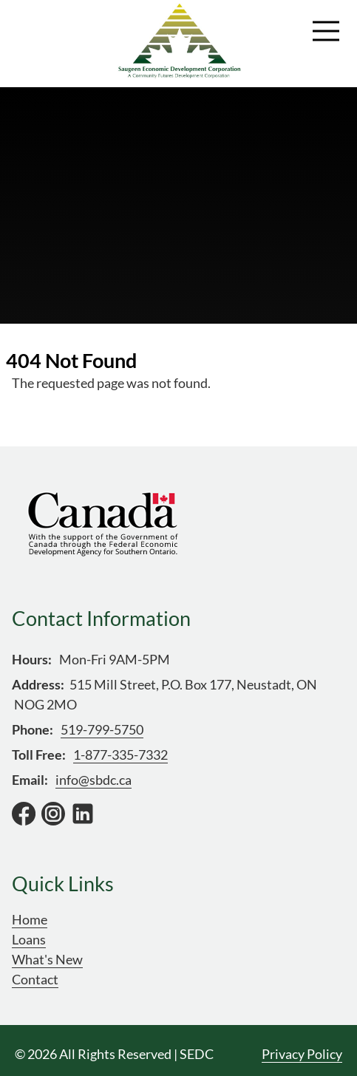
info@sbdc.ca (93, 780)
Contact (35, 979)
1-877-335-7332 (120, 754)
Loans (29, 939)
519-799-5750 (102, 729)
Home (29, 919)
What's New (47, 959)
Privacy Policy (302, 1054)
